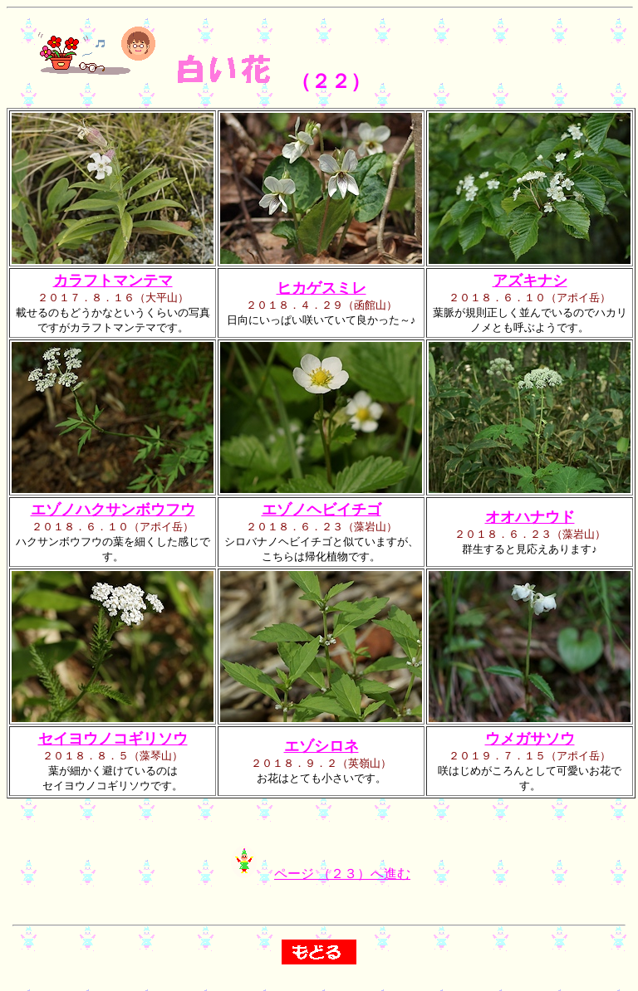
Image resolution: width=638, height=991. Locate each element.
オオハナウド (530, 517)
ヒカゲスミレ (321, 288)
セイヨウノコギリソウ (113, 738)
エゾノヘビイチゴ (321, 509)
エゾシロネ (321, 746)
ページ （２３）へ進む (342, 878)
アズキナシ (530, 280)
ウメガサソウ (530, 738)
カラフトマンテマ (113, 280)
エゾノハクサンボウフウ (113, 509)
